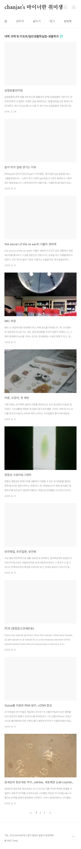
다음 (50, 813)
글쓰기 (37, 21)
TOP (74, 837)
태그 (52, 21)
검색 (65, 7)
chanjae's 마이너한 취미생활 (36, 7)
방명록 (68, 21)
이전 (31, 813)
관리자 (20, 21)
